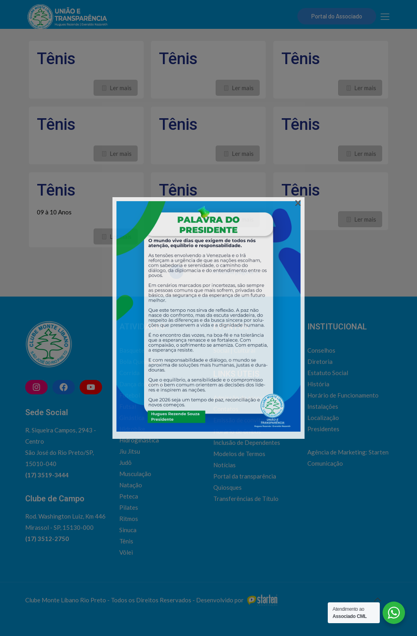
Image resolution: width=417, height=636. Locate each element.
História (318, 384)
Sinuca (127, 529)
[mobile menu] (385, 16)
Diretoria (320, 361)
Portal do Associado (336, 16)
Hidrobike (132, 428)
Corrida (129, 372)
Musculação (135, 473)
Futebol (129, 395)
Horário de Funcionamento (343, 395)
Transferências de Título (246, 498)
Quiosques (227, 487)
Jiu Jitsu (129, 451)
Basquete (131, 350)
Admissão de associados (245, 397)
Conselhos (321, 350)
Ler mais (121, 87)
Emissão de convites (240, 420)
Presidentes (323, 428)
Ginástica (131, 417)
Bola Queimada (139, 361)
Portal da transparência (244, 476)
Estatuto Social (327, 372)
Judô (125, 462)
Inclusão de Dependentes (246, 442)
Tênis (56, 58)
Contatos (226, 408)
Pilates (128, 507)
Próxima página (237, 271)
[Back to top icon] (377, 599)
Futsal (127, 406)
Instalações (322, 406)
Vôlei (126, 552)
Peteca (128, 496)
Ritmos (128, 518)
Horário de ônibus (237, 431)
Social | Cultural (234, 350)
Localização (323, 417)
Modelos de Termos (239, 453)
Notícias (224, 464)
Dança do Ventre (141, 384)
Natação (130, 485)
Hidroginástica (139, 440)
